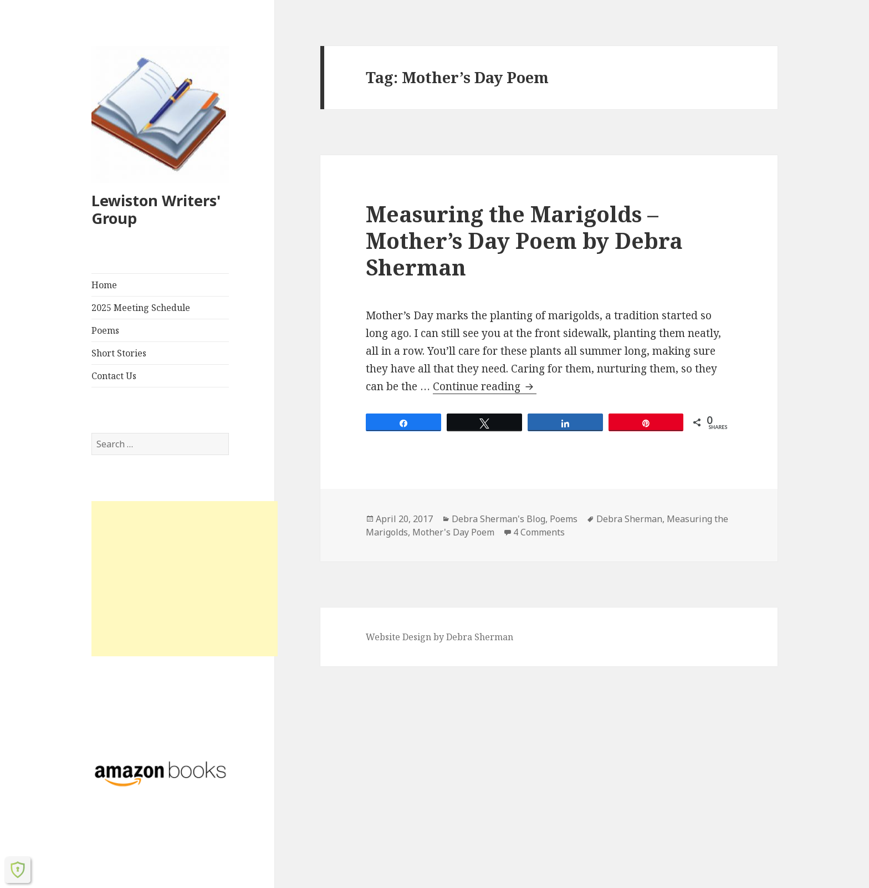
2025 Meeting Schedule (140, 308)
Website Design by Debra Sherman (439, 637)
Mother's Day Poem (453, 532)
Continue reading (484, 386)
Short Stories (118, 353)
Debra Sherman (629, 519)
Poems (105, 330)
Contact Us (113, 376)
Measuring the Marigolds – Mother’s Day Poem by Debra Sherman (524, 240)
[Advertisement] (184, 578)
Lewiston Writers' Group (156, 209)
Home (104, 285)
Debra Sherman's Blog (498, 519)
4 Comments (539, 532)
